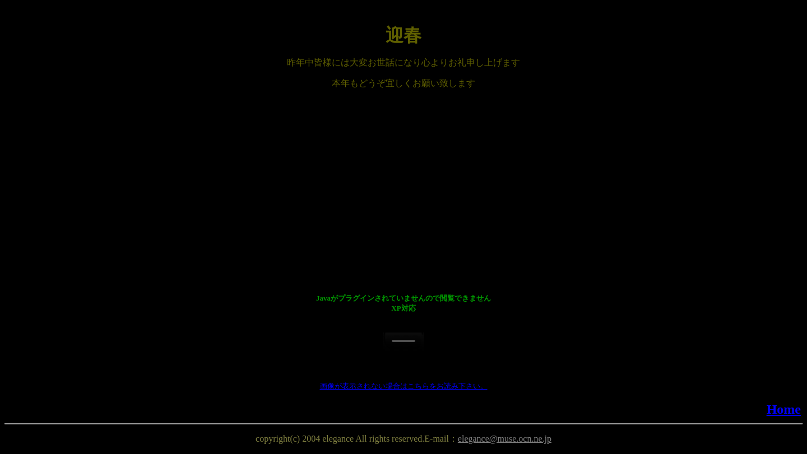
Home (784, 409)
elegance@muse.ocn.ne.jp (504, 438)
